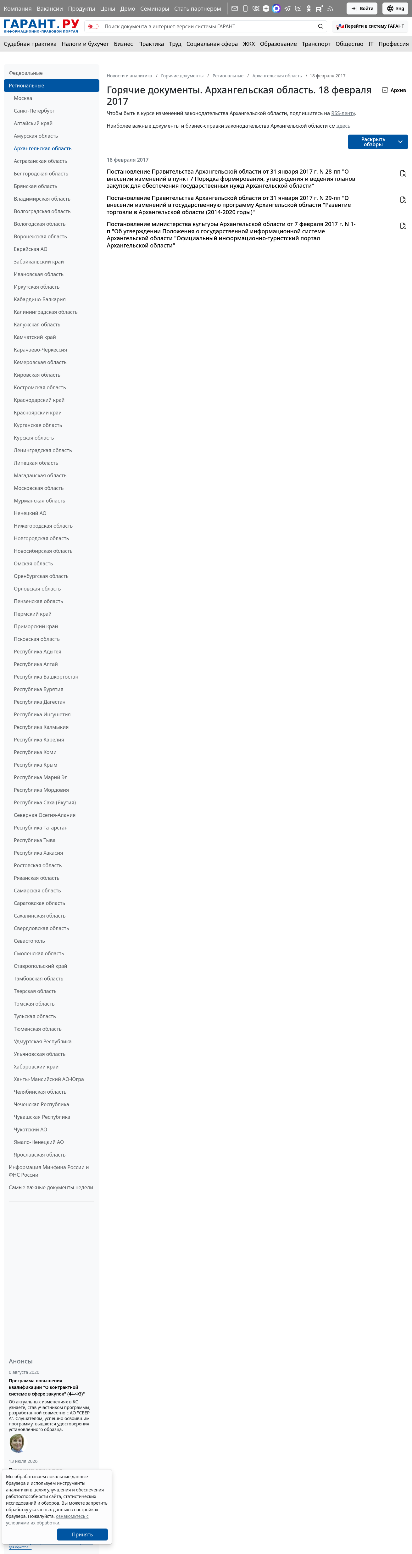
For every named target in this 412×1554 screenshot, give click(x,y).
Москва (23, 98)
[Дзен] (266, 8)
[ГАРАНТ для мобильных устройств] (245, 8)
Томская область (34, 1003)
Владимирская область (42, 198)
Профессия (394, 43)
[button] (370, 26)
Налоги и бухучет (85, 43)
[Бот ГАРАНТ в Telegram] (298, 8)
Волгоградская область (42, 211)
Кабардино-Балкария (40, 299)
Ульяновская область (39, 1054)
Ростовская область (38, 865)
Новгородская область (41, 538)
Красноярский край (38, 412)
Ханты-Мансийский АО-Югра (49, 1079)
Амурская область (36, 135)
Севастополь (29, 940)
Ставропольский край (40, 966)
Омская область (33, 563)
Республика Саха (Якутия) (45, 802)
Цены (107, 8)
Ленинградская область (43, 450)
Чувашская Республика (42, 1116)
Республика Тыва (35, 840)
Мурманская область (39, 500)
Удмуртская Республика (43, 1041)
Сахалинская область (39, 915)
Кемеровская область (40, 362)
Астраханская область (40, 161)
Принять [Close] (82, 1534)
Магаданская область (40, 475)
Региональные (26, 85)
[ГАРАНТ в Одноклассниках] (309, 8)
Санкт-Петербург (34, 110)
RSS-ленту (343, 113)
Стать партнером (197, 8)
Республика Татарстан (41, 827)
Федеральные (26, 72)
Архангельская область (43, 148)
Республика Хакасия (38, 852)
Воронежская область (40, 236)
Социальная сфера (212, 43)
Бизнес (123, 43)
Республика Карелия (39, 739)
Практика (151, 43)
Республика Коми (35, 752)
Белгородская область (41, 173)
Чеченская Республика (41, 1104)
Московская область (39, 488)
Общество (350, 43)
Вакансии (50, 8)
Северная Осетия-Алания (45, 815)
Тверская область (35, 991)
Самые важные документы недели (51, 1187)
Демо (127, 8)
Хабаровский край (36, 1066)
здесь (343, 125)
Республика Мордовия (41, 789)
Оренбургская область (41, 576)
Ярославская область (39, 1154)
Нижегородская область (43, 525)
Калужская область (37, 324)
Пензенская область (38, 601)
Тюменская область (38, 1028)
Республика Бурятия (38, 689)
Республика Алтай (36, 664)
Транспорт (316, 43)
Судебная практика (30, 43)
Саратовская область (39, 903)
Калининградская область (46, 311)
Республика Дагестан (39, 701)
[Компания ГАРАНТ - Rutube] (319, 8)
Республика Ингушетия (42, 714)
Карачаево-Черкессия (40, 349)
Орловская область (37, 588)
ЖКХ (249, 43)
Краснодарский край (39, 400)
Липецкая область (36, 462)
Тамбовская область (38, 978)
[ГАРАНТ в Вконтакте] (256, 8)
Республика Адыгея (37, 651)
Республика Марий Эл (41, 777)
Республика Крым (35, 764)
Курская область (34, 437)
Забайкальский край (39, 261)
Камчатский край (35, 337)
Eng (395, 8)
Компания (18, 8)
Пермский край (33, 613)
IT (371, 43)
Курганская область (38, 425)
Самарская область (37, 890)
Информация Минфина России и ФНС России (49, 1171)
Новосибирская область (43, 550)
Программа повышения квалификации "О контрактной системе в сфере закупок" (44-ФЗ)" (47, 1387)
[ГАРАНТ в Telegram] (287, 8)
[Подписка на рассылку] (234, 8)
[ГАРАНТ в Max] (276, 8)
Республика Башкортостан (46, 676)
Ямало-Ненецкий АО (39, 1142)
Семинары (154, 8)
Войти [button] (362, 8)
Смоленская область (39, 953)
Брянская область (35, 186)
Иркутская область (37, 286)
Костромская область (40, 387)
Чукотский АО (30, 1129)
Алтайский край (33, 123)
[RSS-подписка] (330, 8)
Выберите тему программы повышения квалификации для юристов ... (51, 1544)
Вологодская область (39, 223)
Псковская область (37, 638)
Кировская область (37, 374)
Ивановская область (39, 274)
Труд (175, 43)
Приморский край (36, 626)
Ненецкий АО (30, 513)
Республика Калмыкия (41, 727)
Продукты (81, 8)
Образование (278, 43)
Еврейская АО (30, 249)
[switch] (93, 26)
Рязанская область (36, 877)
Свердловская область (41, 928)
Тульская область (35, 1016)
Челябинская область (40, 1091)
